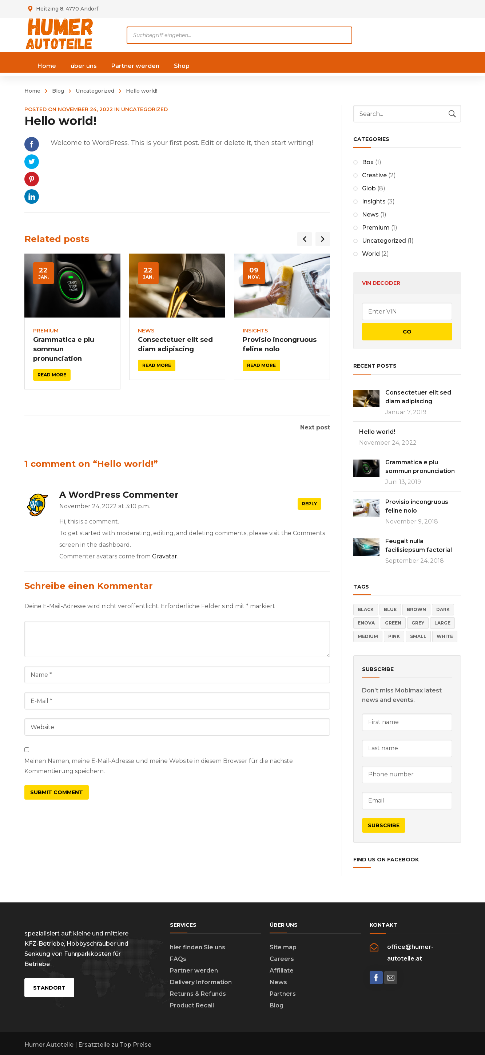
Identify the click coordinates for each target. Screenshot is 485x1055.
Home (32, 91)
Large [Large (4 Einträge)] (442, 623)
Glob (369, 188)
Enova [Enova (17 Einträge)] (366, 623)
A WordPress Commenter (119, 494)
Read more (51, 374)
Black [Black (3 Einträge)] (366, 609)
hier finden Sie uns (197, 947)
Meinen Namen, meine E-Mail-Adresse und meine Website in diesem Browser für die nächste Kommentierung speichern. (158, 766)
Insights (255, 330)
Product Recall (192, 1005)
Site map (283, 947)
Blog (58, 91)
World (371, 253)
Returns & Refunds (198, 993)
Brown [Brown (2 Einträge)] (416, 609)
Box (368, 162)
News (146, 330)
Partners (283, 993)
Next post (315, 428)
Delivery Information (201, 982)
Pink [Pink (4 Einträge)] (394, 636)
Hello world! (377, 431)
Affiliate (282, 970)
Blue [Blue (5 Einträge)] (390, 609)
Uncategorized (95, 91)
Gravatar (164, 556)
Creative (374, 175)
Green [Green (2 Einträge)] (393, 623)
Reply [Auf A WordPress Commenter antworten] (309, 503)
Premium (46, 330)
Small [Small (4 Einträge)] (418, 636)
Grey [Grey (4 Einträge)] (418, 623)
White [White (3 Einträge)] (445, 636)
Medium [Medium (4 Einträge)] (368, 636)
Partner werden (194, 970)
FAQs (178, 958)
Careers (282, 958)
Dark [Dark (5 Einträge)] (443, 609)
